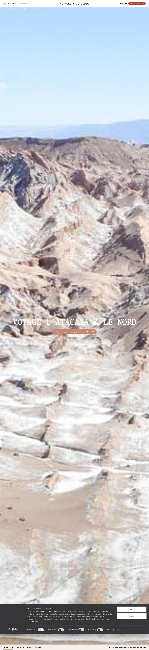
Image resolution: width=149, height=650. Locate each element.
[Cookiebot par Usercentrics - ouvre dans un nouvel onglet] (13, 646)
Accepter (131, 625)
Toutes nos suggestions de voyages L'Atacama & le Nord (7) (74, 332)
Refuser (132, 632)
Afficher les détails (114, 646)
